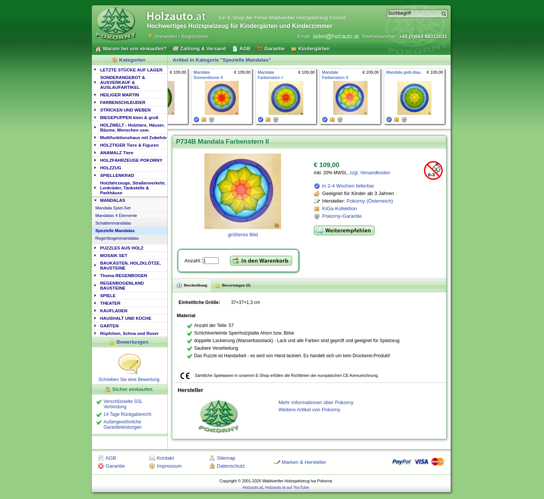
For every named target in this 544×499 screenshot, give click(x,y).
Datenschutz (231, 466)
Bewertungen (132, 342)
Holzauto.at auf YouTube (287, 487)
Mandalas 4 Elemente (116, 215)
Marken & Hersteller (304, 462)
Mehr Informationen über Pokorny (316, 402)
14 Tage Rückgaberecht (127, 414)
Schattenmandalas (113, 223)
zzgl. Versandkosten (370, 172)
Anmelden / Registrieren (182, 36)
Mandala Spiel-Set (113, 208)
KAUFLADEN (113, 310)
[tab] (129, 69)
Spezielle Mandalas (114, 230)
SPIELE (108, 295)
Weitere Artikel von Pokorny (309, 409)
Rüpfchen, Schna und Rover (129, 333)
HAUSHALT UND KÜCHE (125, 318)
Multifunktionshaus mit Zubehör (133, 137)
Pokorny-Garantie (342, 216)
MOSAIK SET (113, 255)
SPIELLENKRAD (117, 175)
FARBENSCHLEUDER (122, 102)
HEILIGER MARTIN (119, 94)
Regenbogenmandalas (117, 238)
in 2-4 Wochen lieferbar (348, 186)
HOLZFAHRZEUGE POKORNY (131, 160)
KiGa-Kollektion (339, 208)
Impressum (169, 466)
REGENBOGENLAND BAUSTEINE (122, 285)
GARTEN (109, 325)
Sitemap (226, 458)
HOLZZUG (110, 167)
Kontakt (165, 458)
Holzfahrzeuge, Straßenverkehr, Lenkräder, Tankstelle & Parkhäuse (132, 187)
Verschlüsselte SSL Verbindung (123, 404)
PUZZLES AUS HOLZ (122, 247)
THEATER (110, 303)
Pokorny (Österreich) (369, 201)
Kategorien (132, 60)
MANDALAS (112, 200)
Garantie (115, 466)
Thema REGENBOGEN (123, 275)
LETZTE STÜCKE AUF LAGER (131, 69)
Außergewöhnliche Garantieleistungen (123, 424)
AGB (110, 458)
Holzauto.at (253, 487)
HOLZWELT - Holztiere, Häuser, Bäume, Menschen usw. (132, 127)
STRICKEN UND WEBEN (125, 109)
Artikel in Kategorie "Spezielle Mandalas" (222, 60)
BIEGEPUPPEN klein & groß (129, 117)
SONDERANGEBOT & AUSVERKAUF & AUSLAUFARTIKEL (122, 82)
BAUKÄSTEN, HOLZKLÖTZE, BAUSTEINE (130, 265)
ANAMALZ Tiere (116, 152)
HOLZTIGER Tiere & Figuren (129, 145)
